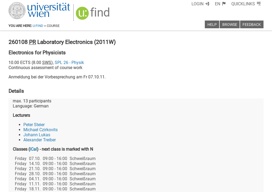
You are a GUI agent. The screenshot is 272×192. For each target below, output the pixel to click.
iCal (33, 149)
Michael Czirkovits (40, 129)
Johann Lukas (36, 134)
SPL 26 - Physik (69, 62)
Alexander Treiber (39, 139)
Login (197, 3)
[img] (93, 15)
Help (212, 24)
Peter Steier (34, 124)
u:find (38, 26)
